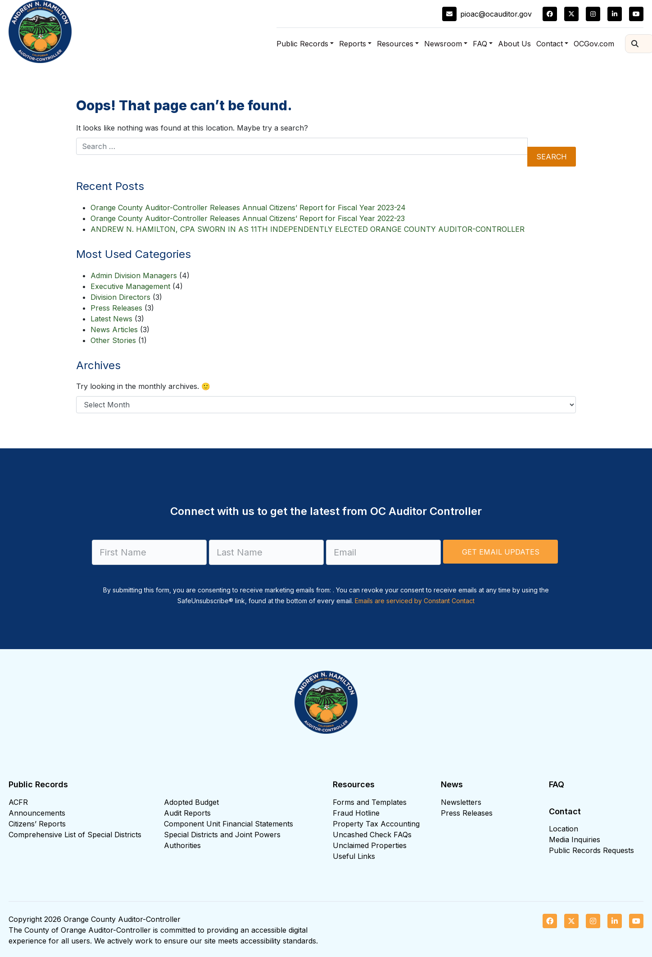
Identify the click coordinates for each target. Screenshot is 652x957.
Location (563, 828)
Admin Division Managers (134, 275)
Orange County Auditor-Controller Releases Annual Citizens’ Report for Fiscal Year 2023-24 (248, 207)
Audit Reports (187, 812)
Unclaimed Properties (370, 845)
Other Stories (113, 340)
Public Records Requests (591, 850)
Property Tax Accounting (376, 823)
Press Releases (116, 307)
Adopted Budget (191, 802)
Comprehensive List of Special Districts (75, 834)
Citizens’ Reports (37, 823)
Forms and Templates (370, 802)
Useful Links (354, 856)
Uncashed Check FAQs (372, 834)
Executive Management (130, 286)
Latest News (111, 318)
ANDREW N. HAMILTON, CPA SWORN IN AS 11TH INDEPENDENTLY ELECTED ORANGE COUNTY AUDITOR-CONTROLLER (308, 229)
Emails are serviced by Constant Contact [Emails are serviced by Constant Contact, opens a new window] (415, 601)
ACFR (18, 802)
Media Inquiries (574, 839)
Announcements (37, 812)
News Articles (114, 329)
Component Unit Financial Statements (228, 823)
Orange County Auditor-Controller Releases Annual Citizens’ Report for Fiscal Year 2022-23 (248, 218)
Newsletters (461, 802)
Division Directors (120, 297)
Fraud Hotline (356, 812)
